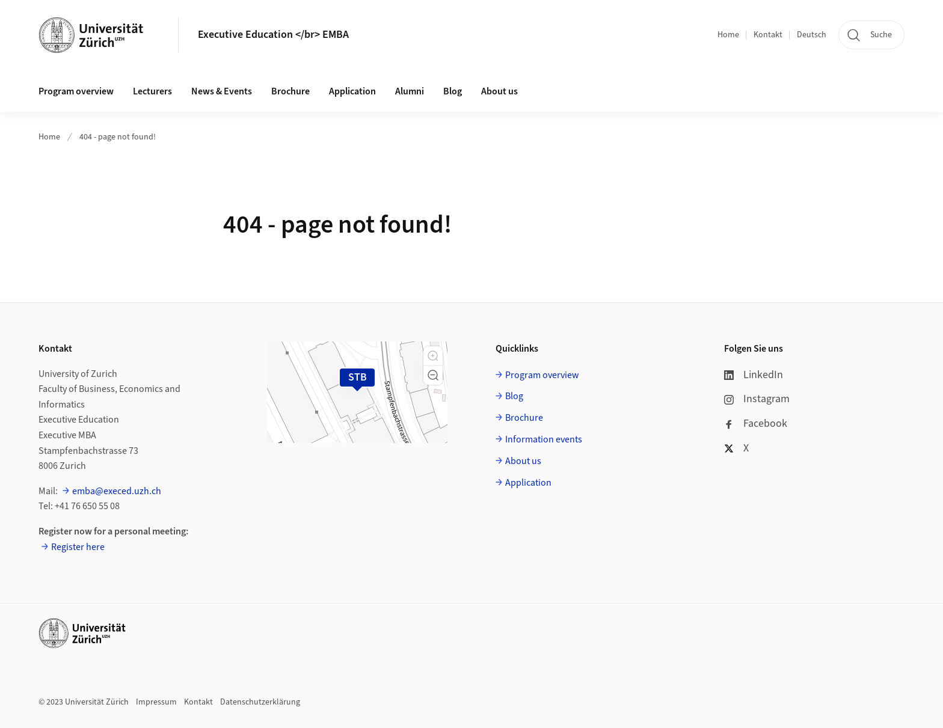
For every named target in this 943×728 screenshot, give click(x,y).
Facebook (755, 423)
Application (352, 91)
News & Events (221, 91)
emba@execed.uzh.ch (116, 491)
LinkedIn (753, 374)
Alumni (409, 91)
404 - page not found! (117, 137)
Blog (452, 91)
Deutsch (811, 35)
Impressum (156, 702)
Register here (78, 547)
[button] (433, 356)
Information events (543, 439)
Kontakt (768, 35)
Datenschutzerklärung (260, 702)
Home (728, 35)
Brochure (290, 91)
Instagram (757, 398)
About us (499, 91)
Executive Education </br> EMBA (273, 34)
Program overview (76, 91)
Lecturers (152, 91)
